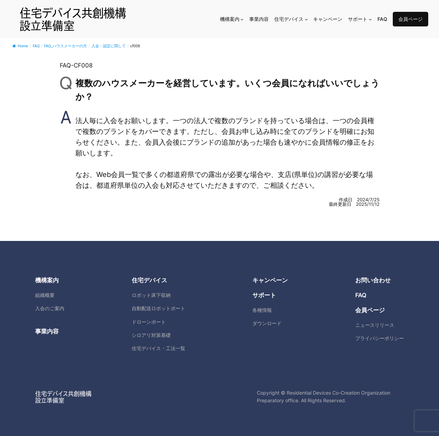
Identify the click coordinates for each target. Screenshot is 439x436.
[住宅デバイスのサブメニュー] (306, 19)
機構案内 (47, 280)
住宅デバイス (149, 280)
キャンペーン (270, 280)
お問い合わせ (373, 280)
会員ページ (410, 19)
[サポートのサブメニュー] (370, 19)
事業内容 (47, 331)
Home (20, 46)
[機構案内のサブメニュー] (242, 19)
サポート (264, 295)
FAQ (360, 295)
